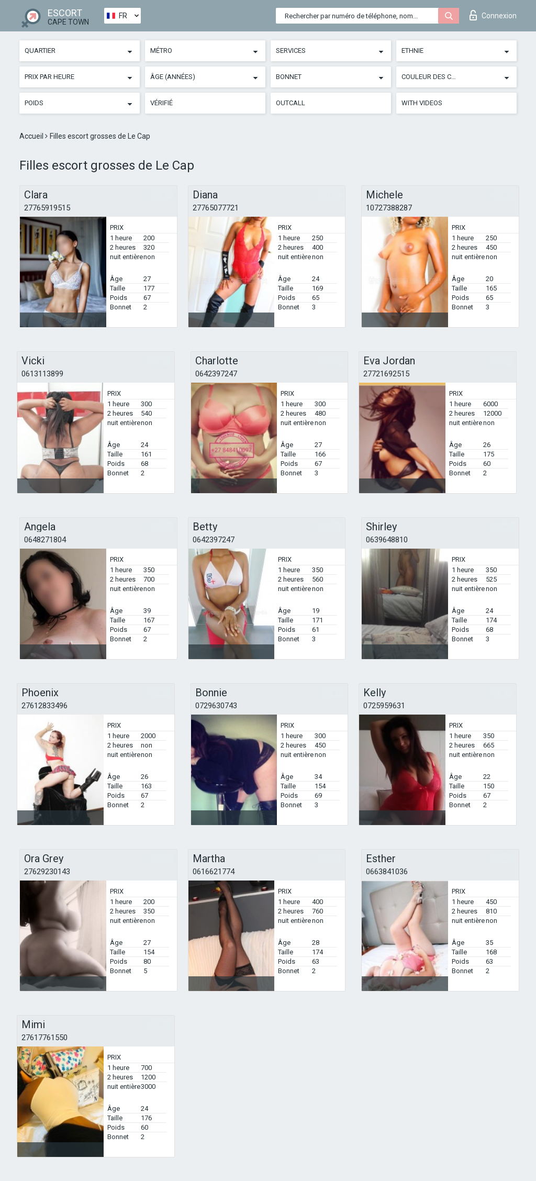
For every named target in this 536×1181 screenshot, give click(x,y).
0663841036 (387, 871)
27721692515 (386, 373)
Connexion (493, 15)
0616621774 (213, 871)
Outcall (290, 103)
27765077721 (216, 208)
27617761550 (44, 1037)
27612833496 (44, 705)
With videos (421, 103)
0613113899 (42, 373)
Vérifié (161, 103)
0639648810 (387, 539)
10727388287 (389, 208)
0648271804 (45, 539)
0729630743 (216, 705)
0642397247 (216, 373)
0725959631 (384, 705)
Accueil (32, 136)
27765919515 (47, 208)
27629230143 (47, 871)
